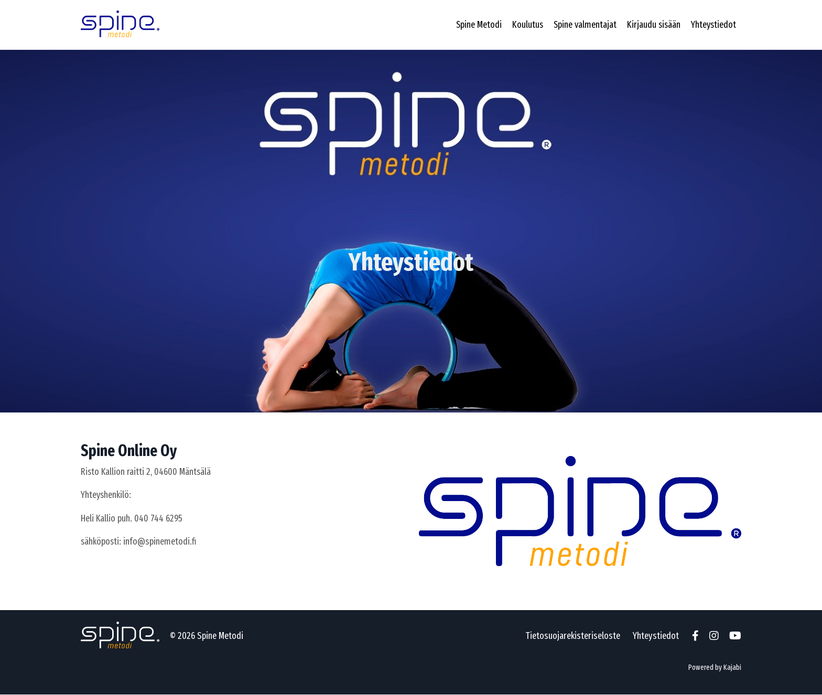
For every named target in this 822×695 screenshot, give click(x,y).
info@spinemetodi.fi (161, 542)
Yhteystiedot (713, 24)
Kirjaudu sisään (652, 24)
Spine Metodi (475, 24)
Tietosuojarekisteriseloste (572, 636)
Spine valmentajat (582, 24)
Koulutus (524, 24)
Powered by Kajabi (714, 667)
